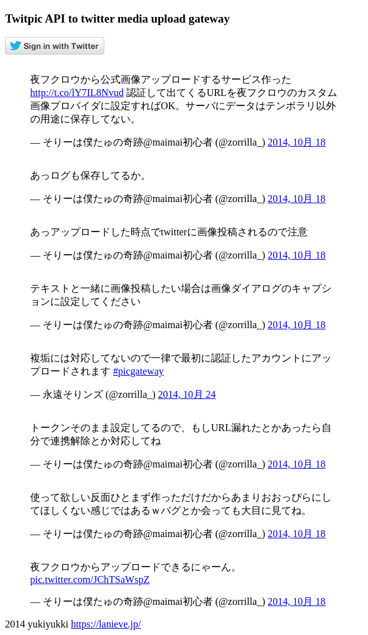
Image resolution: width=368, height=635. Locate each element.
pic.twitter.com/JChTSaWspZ (89, 579)
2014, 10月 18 (296, 142)
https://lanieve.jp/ (106, 624)
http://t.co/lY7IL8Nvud (77, 92)
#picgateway (138, 371)
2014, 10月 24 (187, 394)
